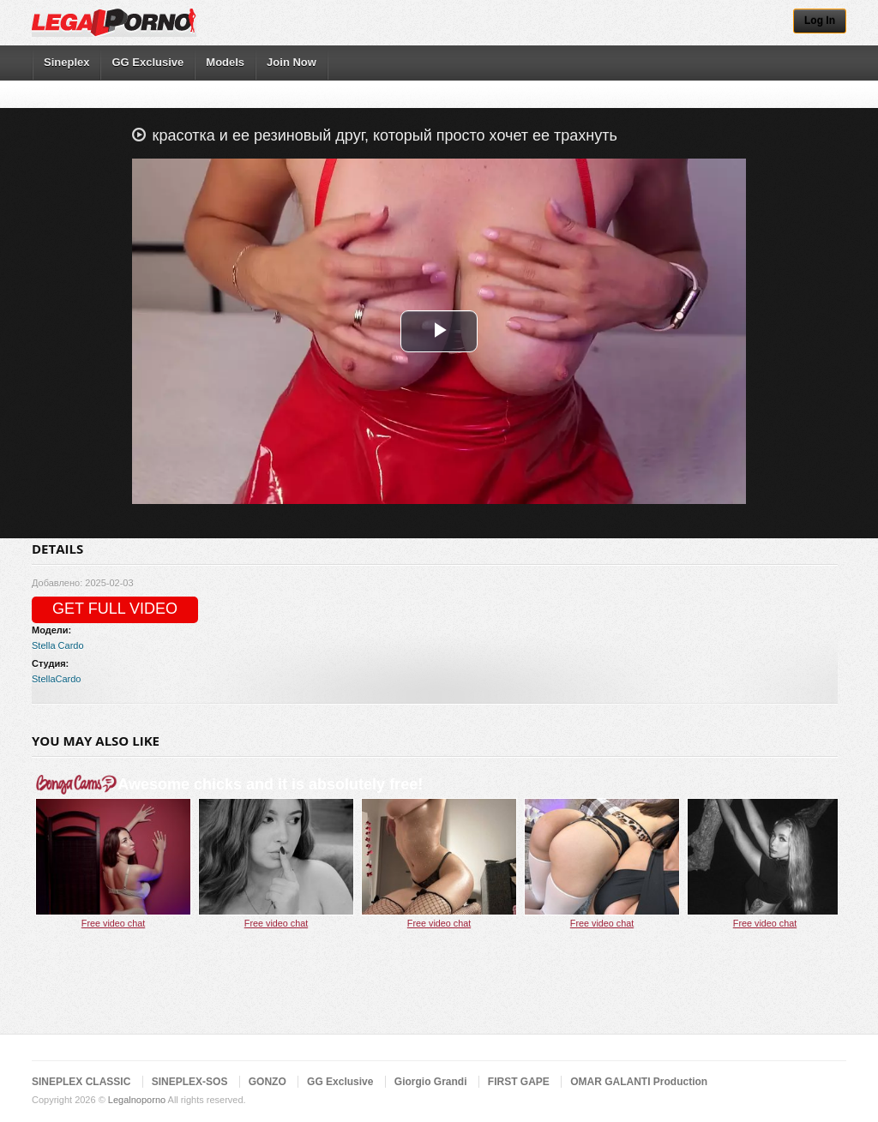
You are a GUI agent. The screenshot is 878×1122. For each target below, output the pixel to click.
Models (225, 62)
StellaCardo (56, 679)
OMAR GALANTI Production (638, 1082)
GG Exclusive (147, 62)
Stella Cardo (58, 645)
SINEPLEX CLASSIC (81, 1082)
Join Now (291, 62)
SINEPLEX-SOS (190, 1082)
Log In (819, 21)
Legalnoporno (136, 1100)
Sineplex (66, 62)
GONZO (267, 1082)
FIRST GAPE (519, 1082)
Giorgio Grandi (430, 1082)
